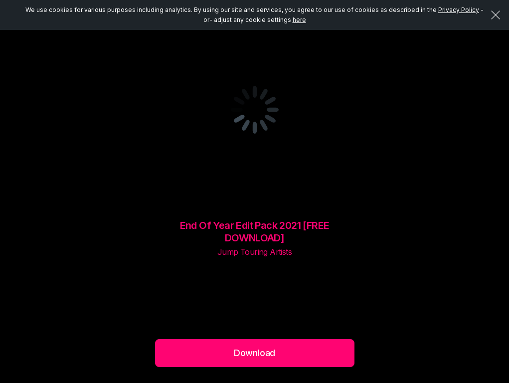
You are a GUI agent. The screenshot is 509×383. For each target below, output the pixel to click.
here (299, 19)
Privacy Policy (458, 9)
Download (255, 353)
